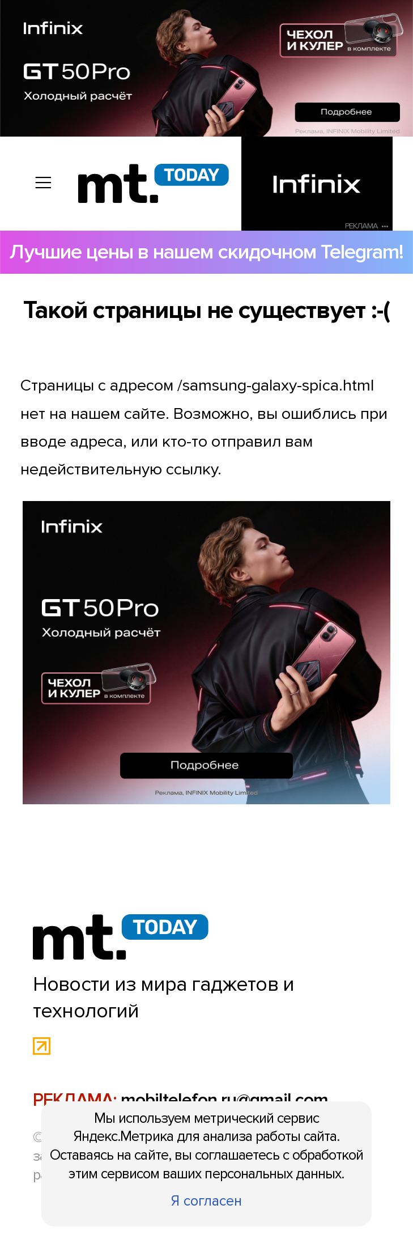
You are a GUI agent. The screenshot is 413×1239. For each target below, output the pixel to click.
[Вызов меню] (43, 183)
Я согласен (206, 1201)
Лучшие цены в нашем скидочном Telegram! (206, 252)
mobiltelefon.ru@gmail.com (224, 1100)
